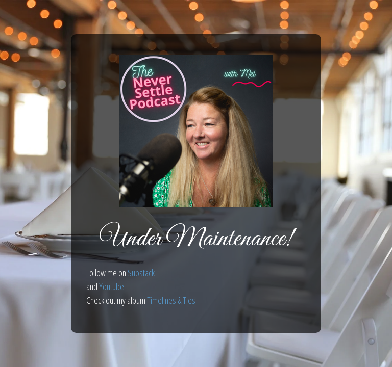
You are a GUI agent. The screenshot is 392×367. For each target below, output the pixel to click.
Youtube (111, 286)
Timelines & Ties (171, 300)
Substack (141, 273)
